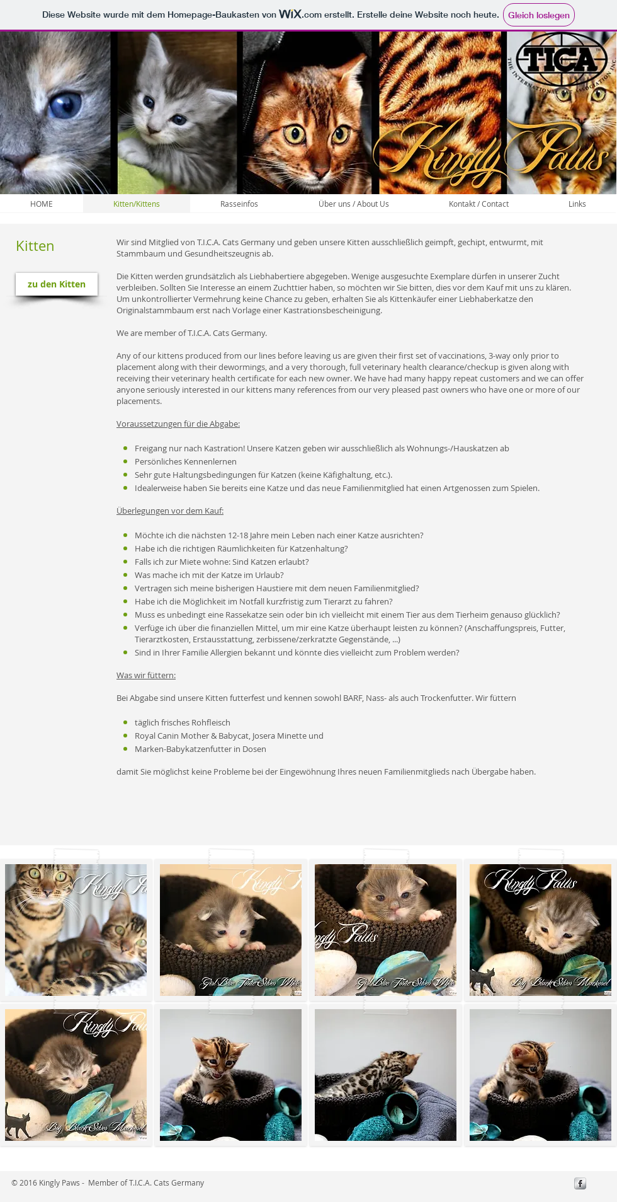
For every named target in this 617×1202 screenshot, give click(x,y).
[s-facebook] (580, 1183)
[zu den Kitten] (57, 284)
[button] (76, 930)
